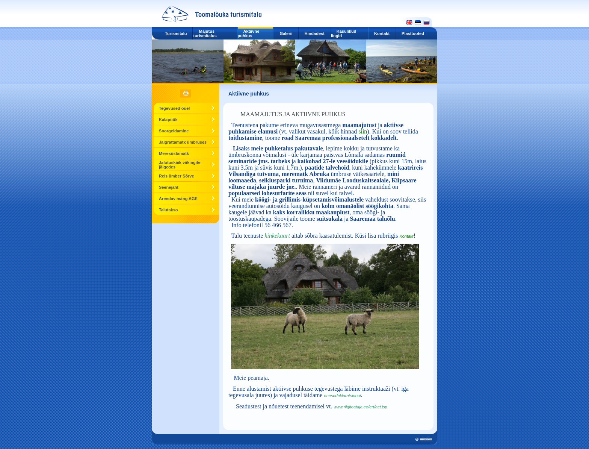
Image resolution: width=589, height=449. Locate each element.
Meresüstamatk (174, 153)
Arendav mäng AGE (178, 198)
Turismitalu (176, 33)
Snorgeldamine (174, 131)
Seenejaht (168, 187)
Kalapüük (168, 119)
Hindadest (315, 33)
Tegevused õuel (174, 108)
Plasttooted (413, 33)
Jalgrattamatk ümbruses (183, 142)
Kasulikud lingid (343, 33)
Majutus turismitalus (204, 33)
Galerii (285, 33)
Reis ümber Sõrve (176, 176)
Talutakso (168, 210)
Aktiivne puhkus (249, 33)
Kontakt (382, 33)
